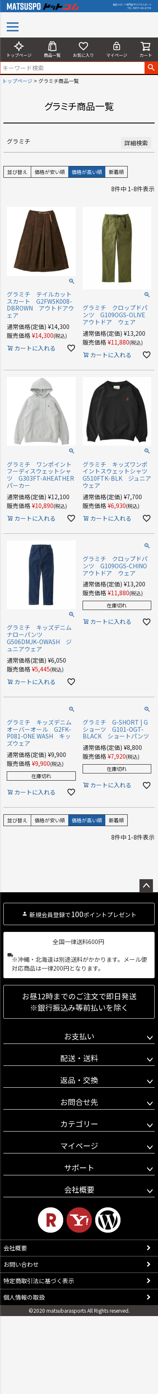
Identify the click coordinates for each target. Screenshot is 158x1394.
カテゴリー (79, 1123)
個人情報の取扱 (24, 1297)
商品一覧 (52, 49)
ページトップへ (146, 886)
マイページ (116, 49)
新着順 (116, 171)
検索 (151, 68)
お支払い (79, 1035)
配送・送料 (79, 1057)
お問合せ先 (79, 1101)
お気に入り (83, 49)
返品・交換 (79, 1079)
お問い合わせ (21, 1264)
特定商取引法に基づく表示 (38, 1280)
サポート (79, 1167)
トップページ (19, 49)
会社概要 (79, 1189)
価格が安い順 (50, 171)
